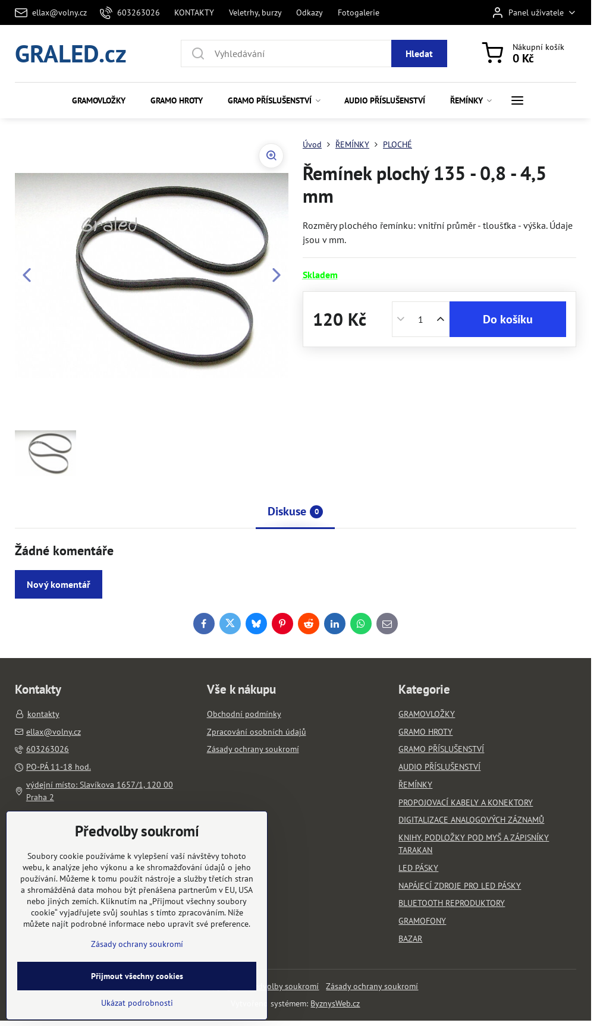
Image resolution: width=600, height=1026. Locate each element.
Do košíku (508, 319)
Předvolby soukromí (282, 986)
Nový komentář (58, 584)
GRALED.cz (71, 53)
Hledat (419, 53)
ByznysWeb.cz (335, 1003)
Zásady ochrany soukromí (372, 986)
